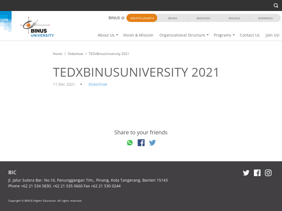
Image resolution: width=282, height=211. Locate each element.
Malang (234, 18)
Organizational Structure (182, 35)
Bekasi (172, 18)
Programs (222, 35)
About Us (106, 35)
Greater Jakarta (142, 18)
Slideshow (75, 53)
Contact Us (250, 35)
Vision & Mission (138, 35)
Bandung (203, 18)
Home (57, 53)
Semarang (265, 18)
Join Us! (273, 35)
